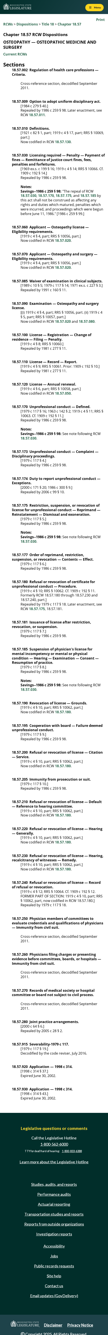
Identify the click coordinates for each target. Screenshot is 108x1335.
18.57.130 (63, 141)
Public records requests (54, 1266)
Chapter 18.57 (69, 24)
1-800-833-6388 (72, 1151)
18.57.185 (88, 195)
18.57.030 (28, 195)
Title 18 (48, 24)
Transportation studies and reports (54, 1214)
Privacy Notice (80, 1325)
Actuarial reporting (54, 1204)
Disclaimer (53, 1325)
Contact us (54, 1285)
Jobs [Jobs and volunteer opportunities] (54, 1256)
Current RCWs (15, 54)
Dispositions (27, 24)
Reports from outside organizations (54, 1224)
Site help (54, 1275)
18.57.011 (37, 114)
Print (100, 19)
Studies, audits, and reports (54, 1184)
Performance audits (54, 1194)
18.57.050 (63, 393)
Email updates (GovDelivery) (54, 1295)
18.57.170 (46, 195)
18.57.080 (87, 321)
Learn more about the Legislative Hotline (54, 1161)
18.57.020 (63, 240)
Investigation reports (54, 1234)
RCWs (8, 24)
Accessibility (54, 1246)
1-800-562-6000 (54, 1144)
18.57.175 (63, 195)
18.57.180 (63, 712)
